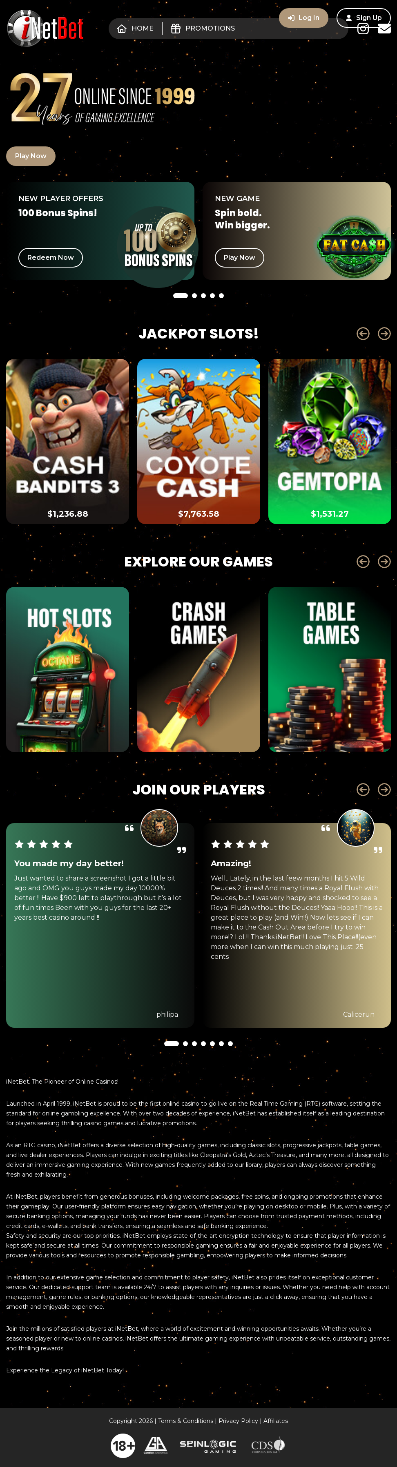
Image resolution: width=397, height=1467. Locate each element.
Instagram (363, 28)
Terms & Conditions (185, 1421)
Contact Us (384, 28)
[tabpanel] (100, 231)
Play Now (31, 156)
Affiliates (275, 1421)
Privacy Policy (238, 1421)
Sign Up (364, 18)
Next (384, 333)
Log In (303, 18)
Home (135, 28)
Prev (363, 333)
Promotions (203, 28)
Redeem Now (50, 257)
